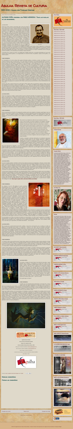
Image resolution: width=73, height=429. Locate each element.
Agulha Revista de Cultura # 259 (59, 104)
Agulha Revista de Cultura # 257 (59, 100)
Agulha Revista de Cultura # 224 (59, 37)
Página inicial (26, 411)
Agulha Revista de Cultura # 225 (59, 39)
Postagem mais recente (6, 411)
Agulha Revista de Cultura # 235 (59, 58)
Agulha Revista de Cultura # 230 (59, 48)
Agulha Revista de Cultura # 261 (59, 108)
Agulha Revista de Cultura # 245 (59, 77)
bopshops (52, 426)
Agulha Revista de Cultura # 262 (59, 110)
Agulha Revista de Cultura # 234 (59, 56)
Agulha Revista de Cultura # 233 (59, 54)
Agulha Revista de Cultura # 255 (59, 96)
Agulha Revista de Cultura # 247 (59, 81)
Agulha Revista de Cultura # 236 (59, 60)
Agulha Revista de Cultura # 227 (59, 43)
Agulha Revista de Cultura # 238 (59, 64)
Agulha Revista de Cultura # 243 (59, 73)
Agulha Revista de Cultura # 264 (59, 113)
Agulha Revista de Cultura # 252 (59, 90)
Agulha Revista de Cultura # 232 (59, 52)
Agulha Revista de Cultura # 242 (59, 71)
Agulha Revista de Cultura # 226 (59, 41)
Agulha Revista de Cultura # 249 (59, 85)
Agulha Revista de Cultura (24, 5)
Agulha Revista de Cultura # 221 (59, 31)
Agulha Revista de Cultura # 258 (59, 102)
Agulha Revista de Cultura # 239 (59, 66)
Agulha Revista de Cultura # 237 (59, 62)
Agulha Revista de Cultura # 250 (59, 87)
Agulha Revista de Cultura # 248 (59, 83)
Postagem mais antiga (46, 411)
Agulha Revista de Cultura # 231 (59, 50)
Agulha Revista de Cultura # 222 (59, 33)
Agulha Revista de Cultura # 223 (59, 35)
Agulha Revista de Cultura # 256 (59, 98)
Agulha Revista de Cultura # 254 (59, 94)
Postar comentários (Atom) (27, 415)
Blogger (60, 426)
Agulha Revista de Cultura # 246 (59, 79)
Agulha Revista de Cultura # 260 (59, 106)
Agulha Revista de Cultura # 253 (59, 92)
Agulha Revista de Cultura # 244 (59, 75)
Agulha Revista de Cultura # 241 (59, 69)
